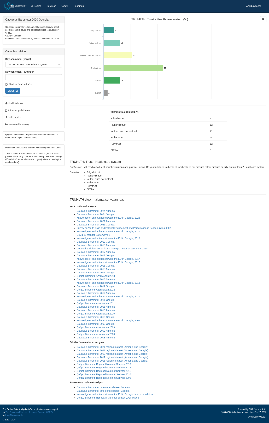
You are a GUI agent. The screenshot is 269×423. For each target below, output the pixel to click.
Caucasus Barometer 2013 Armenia (96, 279)
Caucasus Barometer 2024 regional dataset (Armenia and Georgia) (112, 347)
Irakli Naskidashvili (13, 415)
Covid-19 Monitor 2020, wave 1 (93, 234)
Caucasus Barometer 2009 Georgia (95, 324)
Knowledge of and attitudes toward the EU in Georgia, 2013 (108, 282)
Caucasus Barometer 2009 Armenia (96, 330)
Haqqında (78, 6)
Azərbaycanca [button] (255, 6)
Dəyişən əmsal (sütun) (18, 71)
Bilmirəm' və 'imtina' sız (19, 84)
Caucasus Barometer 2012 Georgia (95, 286)
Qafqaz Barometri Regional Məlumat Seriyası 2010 (104, 374)
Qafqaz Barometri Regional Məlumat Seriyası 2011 (104, 371)
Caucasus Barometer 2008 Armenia (96, 337)
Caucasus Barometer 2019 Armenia (96, 245)
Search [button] (36, 6)
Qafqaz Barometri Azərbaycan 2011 (96, 303)
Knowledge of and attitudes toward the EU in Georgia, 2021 (108, 231)
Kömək (64, 6)
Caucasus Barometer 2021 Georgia (95, 224)
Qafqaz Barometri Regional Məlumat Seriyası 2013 (104, 364)
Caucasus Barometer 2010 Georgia (95, 317)
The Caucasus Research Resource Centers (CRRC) (29, 412)
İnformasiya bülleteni (17, 110)
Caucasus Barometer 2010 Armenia (96, 310)
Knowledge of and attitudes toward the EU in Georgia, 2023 (108, 217)
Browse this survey (17, 124)
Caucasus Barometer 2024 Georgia (95, 214)
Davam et (13, 90)
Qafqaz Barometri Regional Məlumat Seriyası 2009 (104, 377)
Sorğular (51, 6)
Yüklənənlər (13, 117)
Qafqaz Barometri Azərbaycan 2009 (96, 327)
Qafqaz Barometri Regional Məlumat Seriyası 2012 (104, 367)
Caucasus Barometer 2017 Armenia (96, 252)
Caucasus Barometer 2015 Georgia (95, 265)
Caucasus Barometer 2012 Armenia (96, 293)
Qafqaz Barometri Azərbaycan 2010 (96, 313)
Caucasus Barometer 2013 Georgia (95, 272)
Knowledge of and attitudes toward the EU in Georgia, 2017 (108, 258)
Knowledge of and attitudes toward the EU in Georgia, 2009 (108, 320)
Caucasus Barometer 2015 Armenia (96, 269)
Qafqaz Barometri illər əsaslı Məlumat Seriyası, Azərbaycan (108, 397)
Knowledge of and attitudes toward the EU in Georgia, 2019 (108, 238)
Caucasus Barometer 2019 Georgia (95, 241)
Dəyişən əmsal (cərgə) (18, 59)
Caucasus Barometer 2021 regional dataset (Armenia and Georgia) (112, 350)
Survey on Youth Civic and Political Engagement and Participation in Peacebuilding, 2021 (124, 228)
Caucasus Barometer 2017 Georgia (95, 255)
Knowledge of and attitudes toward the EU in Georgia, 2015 (108, 262)
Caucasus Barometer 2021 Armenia (96, 221)
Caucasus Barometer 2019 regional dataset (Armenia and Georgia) (112, 353)
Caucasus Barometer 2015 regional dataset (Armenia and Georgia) (112, 360)
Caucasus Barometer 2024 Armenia (96, 211)
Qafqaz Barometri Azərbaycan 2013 (96, 276)
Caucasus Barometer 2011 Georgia (95, 300)
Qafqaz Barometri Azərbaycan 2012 (96, 289)
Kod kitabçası (14, 103)
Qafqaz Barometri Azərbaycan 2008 (96, 334)
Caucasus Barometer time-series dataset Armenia (103, 387)
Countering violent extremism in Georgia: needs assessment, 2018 (112, 248)
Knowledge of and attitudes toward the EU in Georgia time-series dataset (115, 394)
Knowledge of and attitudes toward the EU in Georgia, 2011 (108, 296)
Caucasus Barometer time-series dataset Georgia (103, 390)
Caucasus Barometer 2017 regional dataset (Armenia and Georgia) (112, 357)
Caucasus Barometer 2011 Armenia (96, 306)
